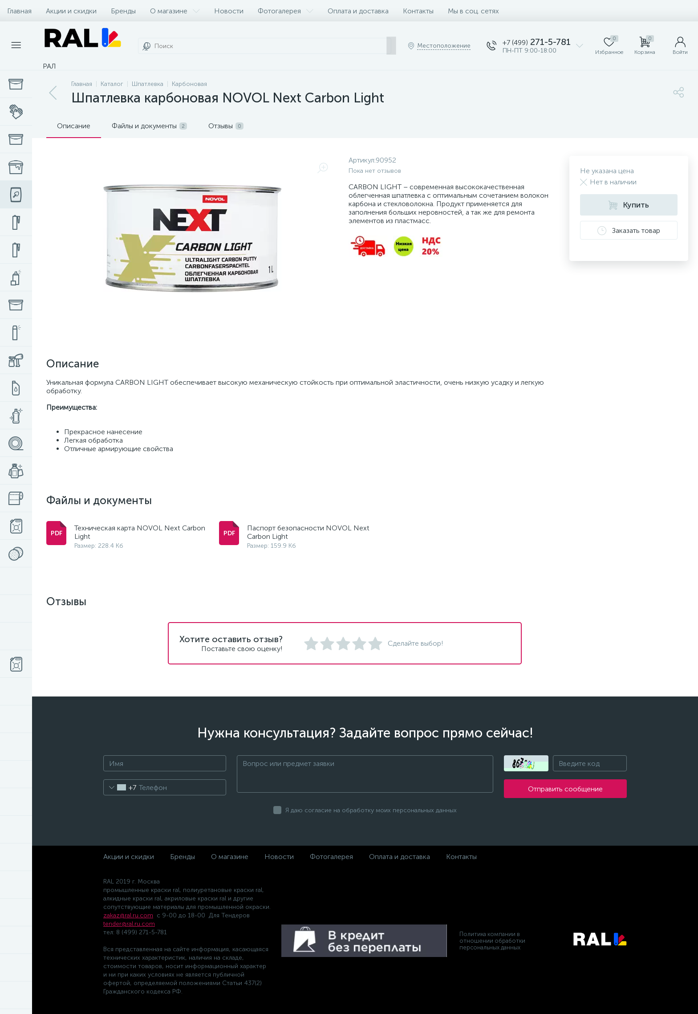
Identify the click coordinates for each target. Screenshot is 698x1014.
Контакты (418, 11)
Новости (228, 11)
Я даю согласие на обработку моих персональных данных (371, 810)
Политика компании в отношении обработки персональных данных (492, 941)
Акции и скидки (71, 11)
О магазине (175, 11)
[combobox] (120, 787)
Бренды (123, 11)
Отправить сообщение (565, 789)
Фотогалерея (285, 11)
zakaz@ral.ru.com (128, 915)
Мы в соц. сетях (473, 11)
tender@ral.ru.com (129, 924)
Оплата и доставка (358, 11)
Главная (19, 11)
